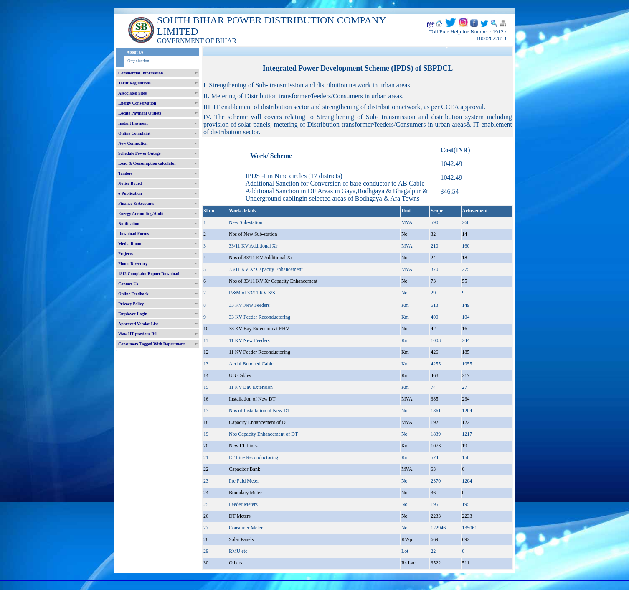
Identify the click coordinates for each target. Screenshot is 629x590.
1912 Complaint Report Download (148, 273)
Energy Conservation (137, 103)
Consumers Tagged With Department (151, 344)
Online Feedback (133, 293)
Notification (128, 223)
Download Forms (133, 233)
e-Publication (130, 193)
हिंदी (430, 25)
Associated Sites (132, 93)
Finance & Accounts (136, 203)
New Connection (132, 143)
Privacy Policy (131, 303)
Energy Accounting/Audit (141, 213)
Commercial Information (140, 73)
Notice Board (130, 183)
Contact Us (128, 283)
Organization (138, 61)
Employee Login (132, 314)
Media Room (129, 243)
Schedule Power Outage (139, 153)
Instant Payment (133, 123)
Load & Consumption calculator (147, 163)
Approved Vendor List (138, 324)
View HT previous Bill (138, 334)
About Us (135, 52)
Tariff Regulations (134, 83)
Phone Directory (132, 263)
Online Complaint (134, 133)
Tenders (125, 173)
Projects (125, 253)
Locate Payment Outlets (139, 113)
